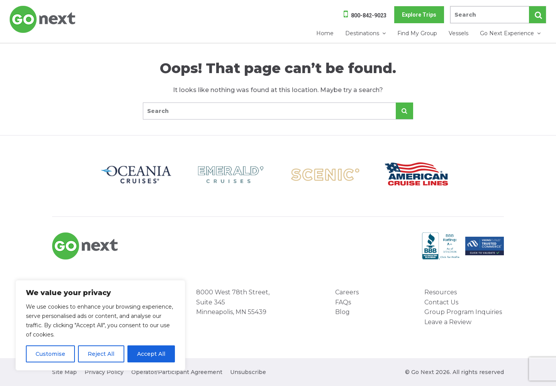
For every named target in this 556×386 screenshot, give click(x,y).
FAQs (343, 302)
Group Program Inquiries (463, 312)
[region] (100, 325)
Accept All (151, 353)
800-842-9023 (368, 15)
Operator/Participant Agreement (176, 372)
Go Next (43, 19)
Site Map (64, 372)
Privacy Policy (104, 372)
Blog (342, 312)
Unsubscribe (248, 372)
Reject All (101, 353)
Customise (50, 353)
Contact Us (441, 302)
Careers (347, 292)
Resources (440, 292)
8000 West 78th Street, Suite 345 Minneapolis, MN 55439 (233, 302)
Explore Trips (419, 15)
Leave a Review (447, 322)
